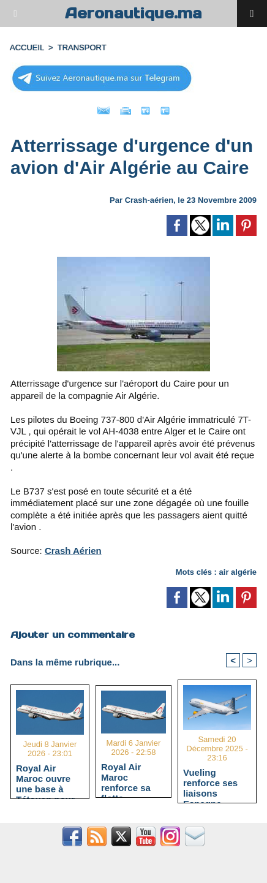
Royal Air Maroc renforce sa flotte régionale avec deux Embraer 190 (133, 777)
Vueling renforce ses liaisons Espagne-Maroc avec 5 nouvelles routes (212, 782)
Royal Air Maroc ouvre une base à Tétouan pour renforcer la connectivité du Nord (49, 778)
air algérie (238, 572)
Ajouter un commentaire (72, 634)
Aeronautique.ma (133, 13)
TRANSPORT (82, 47)
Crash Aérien (73, 550)
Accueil (27, 47)
